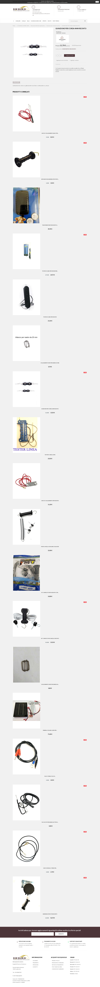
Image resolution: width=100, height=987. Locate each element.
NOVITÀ (49, 20)
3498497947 (75, 946)
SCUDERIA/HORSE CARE (36, 20)
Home (14, 25)
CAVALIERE (18, 20)
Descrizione (16, 82)
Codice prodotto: (59, 48)
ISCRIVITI (61, 934)
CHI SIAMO (35, 960)
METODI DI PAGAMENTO (57, 964)
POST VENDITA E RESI (57, 966)
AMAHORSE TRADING (61, 33)
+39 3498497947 (18, 972)
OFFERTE (44, 20)
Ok (97, 1)
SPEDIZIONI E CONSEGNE (58, 962)
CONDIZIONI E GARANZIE (58, 969)
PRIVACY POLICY (56, 960)
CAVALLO (24, 20)
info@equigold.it (18, 975)
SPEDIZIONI (35, 964)
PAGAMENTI (35, 962)
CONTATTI (35, 966)
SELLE (28, 20)
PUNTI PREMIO (56, 20)
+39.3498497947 (36, 9)
